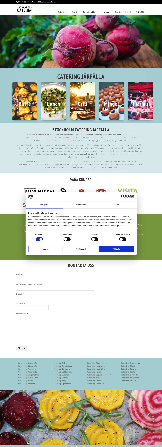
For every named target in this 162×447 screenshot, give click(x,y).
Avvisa (45, 249)
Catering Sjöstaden (61, 384)
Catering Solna (59, 363)
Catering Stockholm (27, 363)
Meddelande (22, 313)
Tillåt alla (116, 249)
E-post (20, 294)
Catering (63, 12)
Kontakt (128, 12)
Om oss (106, 12)
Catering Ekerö (128, 366)
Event (76, 12)
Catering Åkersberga (131, 381)
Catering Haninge (95, 372)
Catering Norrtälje (96, 369)
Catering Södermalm (27, 366)
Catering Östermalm (27, 372)
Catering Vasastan (27, 369)
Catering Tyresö (94, 378)
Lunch (53, 103)
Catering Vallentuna (130, 378)
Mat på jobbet (91, 12)
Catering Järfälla (95, 384)
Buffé (25, 103)
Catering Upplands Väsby (99, 375)
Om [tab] (118, 205)
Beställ (118, 12)
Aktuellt (140, 12)
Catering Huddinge (96, 366)
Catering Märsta (128, 369)
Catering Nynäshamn (130, 363)
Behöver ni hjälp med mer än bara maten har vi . (60, 154)
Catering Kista (128, 372)
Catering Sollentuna (62, 372)
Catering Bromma (60, 378)
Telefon (20, 304)
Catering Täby (59, 381)
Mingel (111, 103)
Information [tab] (81, 205)
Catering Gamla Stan (28, 378)
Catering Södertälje (97, 363)
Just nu (140, 104)
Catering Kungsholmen (28, 375)
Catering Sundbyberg (62, 366)
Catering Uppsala (26, 384)
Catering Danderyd (61, 369)
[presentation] (35, 341)
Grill (82, 103)
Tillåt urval (81, 249)
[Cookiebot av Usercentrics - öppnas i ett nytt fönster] (123, 196)
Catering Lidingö (60, 375)
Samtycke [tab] (44, 205)
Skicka (21, 348)
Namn (19, 274)
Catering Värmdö (94, 381)
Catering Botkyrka (129, 375)
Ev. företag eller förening (29, 284)
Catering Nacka (25, 381)
